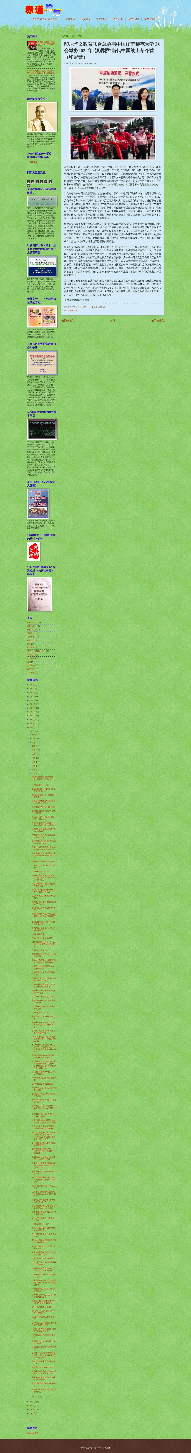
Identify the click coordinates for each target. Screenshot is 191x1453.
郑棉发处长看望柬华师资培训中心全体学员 (44, 830)
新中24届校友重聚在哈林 (42, 1307)
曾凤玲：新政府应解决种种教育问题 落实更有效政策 (44, 1302)
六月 (34, 754)
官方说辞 (101, 19)
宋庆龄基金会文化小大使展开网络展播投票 (44, 929)
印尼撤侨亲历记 (38, 934)
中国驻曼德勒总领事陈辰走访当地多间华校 (44, 1115)
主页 (112, 320)
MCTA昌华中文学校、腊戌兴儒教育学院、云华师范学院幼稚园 (44, 1039)
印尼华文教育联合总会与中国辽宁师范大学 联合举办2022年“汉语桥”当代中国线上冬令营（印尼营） (44, 1136)
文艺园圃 (30, 673)
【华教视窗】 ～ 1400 (40, 1224)
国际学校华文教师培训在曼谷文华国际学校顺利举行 (44, 1207)
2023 (32, 1402)
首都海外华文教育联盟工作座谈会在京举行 (44, 1073)
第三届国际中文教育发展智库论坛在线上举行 (44, 1229)
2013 (32, 696)
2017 (32, 712)
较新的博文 (67, 320)
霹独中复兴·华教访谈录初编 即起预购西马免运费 (43, 1056)
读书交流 (70, 19)
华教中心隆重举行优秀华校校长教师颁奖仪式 (46, 44)
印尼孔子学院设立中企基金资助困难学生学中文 (44, 802)
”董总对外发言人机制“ (46, 19)
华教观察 (133, 19)
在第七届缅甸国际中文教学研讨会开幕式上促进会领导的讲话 (44, 1194)
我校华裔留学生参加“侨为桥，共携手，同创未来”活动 (43, 779)
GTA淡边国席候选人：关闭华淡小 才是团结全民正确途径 (43, 944)
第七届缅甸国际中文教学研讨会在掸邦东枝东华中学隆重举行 (44, 1180)
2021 (32, 727)
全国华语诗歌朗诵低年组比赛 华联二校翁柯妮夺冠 (44, 891)
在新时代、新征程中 (40, 950)
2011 (32, 689)
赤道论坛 (33, 162)
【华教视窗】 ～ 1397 (40, 785)
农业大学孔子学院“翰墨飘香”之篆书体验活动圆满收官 (43, 1127)
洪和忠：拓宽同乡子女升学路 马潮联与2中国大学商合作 (44, 848)
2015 (32, 704)
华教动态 (117, 19)
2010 (32, 685)
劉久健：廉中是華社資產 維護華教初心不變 (44, 903)
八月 (34, 762)
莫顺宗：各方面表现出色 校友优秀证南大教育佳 (44, 1330)
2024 (32, 1406)
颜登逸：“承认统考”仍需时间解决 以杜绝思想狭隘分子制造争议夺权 (44, 1355)
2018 (32, 716)
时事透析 (30, 633)
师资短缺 (30, 655)
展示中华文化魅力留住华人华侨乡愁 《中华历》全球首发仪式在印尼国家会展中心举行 (44, 1048)
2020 (32, 724)
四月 (34, 746)
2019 (32, 720)
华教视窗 (149, 19)
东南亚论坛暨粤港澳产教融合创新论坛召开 (44, 1378)
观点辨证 (86, 19)
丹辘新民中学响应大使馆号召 (44, 1258)
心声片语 (30, 637)
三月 (34, 742)
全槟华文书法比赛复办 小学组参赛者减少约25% (44, 1324)
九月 (34, 766)
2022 (32, 731)
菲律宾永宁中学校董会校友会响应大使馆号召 (44, 1201)
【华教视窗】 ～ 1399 (40, 1013)
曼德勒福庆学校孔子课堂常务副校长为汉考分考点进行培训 (44, 1108)
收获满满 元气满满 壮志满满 (43, 862)
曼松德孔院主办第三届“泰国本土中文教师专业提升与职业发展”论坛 (44, 877)
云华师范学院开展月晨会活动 (44, 807)
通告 (29, 644)
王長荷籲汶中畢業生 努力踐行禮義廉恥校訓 (44, 1144)
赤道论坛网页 (32, 1433)
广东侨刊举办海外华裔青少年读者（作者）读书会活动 (44, 824)
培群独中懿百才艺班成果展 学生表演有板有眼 (44, 1032)
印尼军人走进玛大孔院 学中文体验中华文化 (44, 967)
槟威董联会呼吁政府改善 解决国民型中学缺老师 (44, 842)
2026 (32, 1413)
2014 (32, 700)
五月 (34, 750)
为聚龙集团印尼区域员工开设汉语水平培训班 (44, 1253)
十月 (34, 770)
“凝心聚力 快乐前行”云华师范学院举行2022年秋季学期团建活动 (44, 1282)
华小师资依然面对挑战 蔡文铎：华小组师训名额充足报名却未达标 (41, 72)
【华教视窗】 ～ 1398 (40, 871)
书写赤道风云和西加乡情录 (43, 997)
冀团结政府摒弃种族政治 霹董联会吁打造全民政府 (44, 1269)
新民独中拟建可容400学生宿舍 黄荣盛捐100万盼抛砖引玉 (43, 1024)
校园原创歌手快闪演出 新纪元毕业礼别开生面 (44, 790)
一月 (34, 735)
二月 (34, 738)
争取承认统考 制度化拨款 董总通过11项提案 (44, 1296)
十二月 (35, 1397)
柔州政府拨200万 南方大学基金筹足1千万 (43, 923)
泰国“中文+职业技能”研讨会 (43, 1367)
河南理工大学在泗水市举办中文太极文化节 (44, 836)
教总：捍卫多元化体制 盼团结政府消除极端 (44, 1263)
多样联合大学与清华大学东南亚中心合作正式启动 (44, 1158)
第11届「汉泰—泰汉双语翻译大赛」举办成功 (43, 818)
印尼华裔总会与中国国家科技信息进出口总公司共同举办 (44, 1121)
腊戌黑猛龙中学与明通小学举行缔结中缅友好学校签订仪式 (44, 855)
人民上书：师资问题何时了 (43, 938)
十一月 (35, 774)
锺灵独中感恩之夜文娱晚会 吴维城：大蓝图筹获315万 (44, 1372)
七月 (34, 758)
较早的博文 (157, 320)
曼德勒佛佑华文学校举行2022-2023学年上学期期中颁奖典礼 (43, 1151)
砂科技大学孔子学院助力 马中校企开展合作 (44, 1312)
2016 (32, 708)
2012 (32, 692)
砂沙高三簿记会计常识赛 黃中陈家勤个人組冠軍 (44, 979)
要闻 (29, 662)
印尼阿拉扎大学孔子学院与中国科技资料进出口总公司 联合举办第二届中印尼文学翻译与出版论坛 (44, 1065)
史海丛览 (30, 658)
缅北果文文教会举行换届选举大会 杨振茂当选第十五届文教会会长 (44, 1165)
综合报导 (30, 640)
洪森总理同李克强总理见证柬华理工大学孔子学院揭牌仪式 (44, 916)
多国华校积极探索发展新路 (43, 1084)
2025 (32, 1409)
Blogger (99, 1448)
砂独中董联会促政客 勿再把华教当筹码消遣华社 (44, 985)
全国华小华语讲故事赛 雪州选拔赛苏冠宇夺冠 (44, 1241)
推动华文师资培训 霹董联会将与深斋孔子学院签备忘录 (44, 961)
